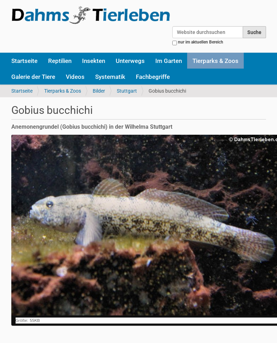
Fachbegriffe (153, 76)
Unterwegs (130, 60)
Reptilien (59, 60)
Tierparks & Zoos (215, 60)
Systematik (110, 76)
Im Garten (168, 60)
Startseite (24, 60)
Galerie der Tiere (33, 76)
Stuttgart (127, 91)
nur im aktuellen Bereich (200, 42)
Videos (75, 76)
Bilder (99, 91)
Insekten (93, 60)
